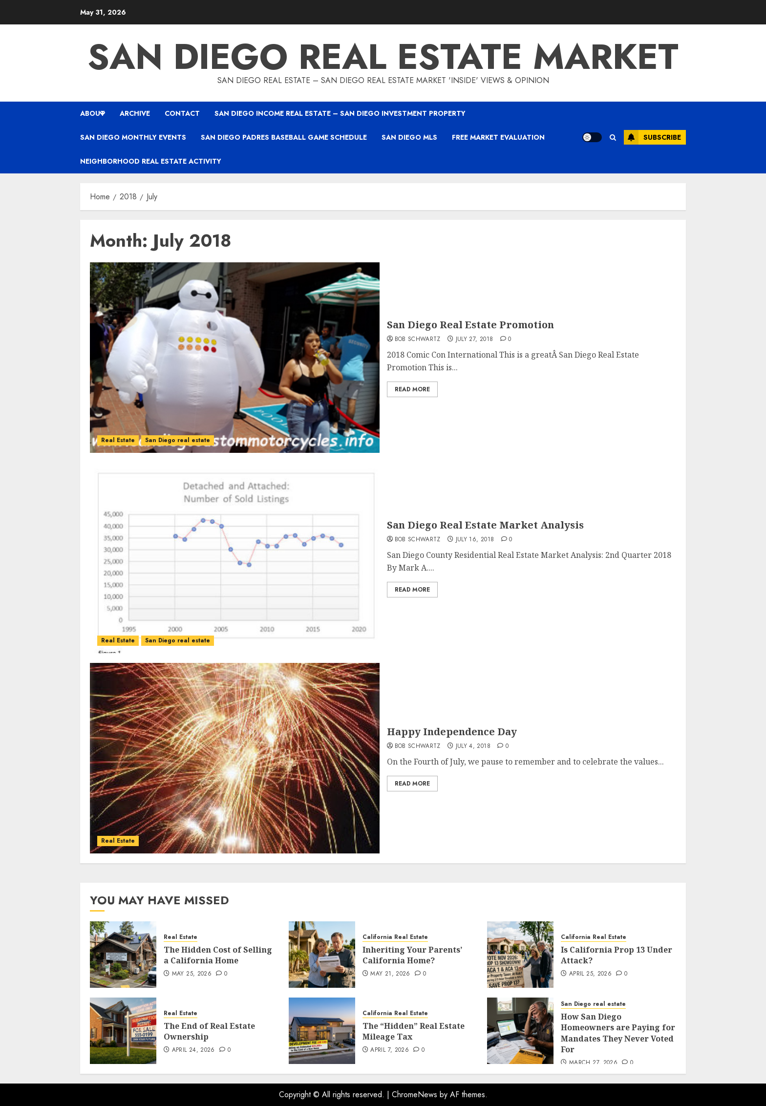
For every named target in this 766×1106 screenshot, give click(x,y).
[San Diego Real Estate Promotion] (235, 357)
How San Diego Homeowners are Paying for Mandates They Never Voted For (618, 1033)
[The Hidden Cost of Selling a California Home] (123, 954)
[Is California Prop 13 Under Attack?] (520, 954)
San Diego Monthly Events (133, 137)
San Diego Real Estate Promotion (470, 324)
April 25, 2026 (590, 974)
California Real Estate (395, 937)
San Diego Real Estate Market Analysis (485, 525)
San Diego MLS (409, 137)
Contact (182, 113)
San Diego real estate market (383, 56)
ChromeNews (414, 1094)
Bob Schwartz (418, 339)
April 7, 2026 (389, 1050)
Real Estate (118, 440)
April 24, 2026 (193, 1050)
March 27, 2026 (593, 1063)
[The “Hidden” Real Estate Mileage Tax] (322, 1031)
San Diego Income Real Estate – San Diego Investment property (340, 113)
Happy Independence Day (452, 731)
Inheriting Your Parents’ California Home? (412, 955)
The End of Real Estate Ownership (209, 1031)
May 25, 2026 (192, 974)
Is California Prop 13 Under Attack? (616, 955)
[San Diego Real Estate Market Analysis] (235, 558)
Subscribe (652, 137)
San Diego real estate (177, 440)
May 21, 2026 (390, 974)
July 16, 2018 (475, 540)
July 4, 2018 (473, 746)
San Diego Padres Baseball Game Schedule (284, 137)
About (92, 113)
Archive (135, 113)
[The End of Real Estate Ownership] (123, 1031)
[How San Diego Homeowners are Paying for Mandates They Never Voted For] (520, 1031)
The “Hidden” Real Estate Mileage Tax (413, 1031)
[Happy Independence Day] (235, 758)
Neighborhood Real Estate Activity (150, 161)
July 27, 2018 (474, 339)
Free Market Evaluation (498, 137)
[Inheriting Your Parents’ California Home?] (322, 954)
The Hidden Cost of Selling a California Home (218, 955)
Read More (412, 389)
